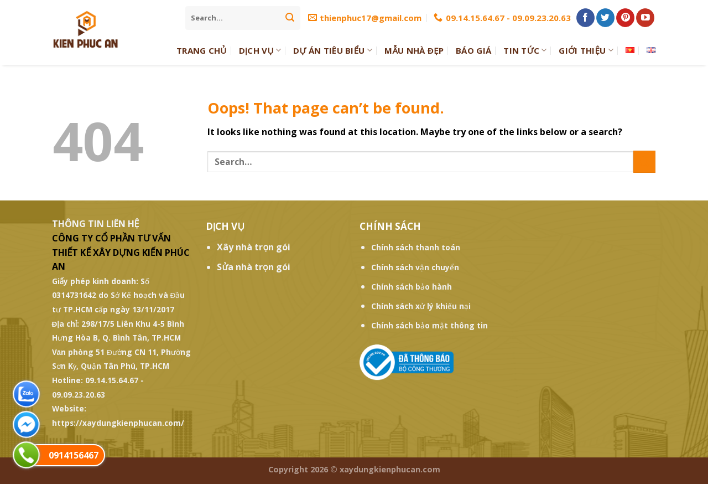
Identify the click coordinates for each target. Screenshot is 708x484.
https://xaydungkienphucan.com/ (118, 423)
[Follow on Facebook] (585, 17)
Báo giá (473, 50)
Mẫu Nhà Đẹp (414, 50)
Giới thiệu (586, 50)
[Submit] (289, 17)
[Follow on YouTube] (645, 17)
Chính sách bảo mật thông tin (429, 325)
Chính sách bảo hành (411, 286)
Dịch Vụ (260, 50)
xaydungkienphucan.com (390, 469)
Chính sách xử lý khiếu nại (421, 306)
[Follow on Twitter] (605, 17)
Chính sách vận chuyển (415, 267)
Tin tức (524, 50)
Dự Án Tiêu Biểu (332, 50)
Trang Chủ (201, 50)
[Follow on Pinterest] (625, 17)
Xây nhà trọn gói (253, 247)
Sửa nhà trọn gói (253, 267)
